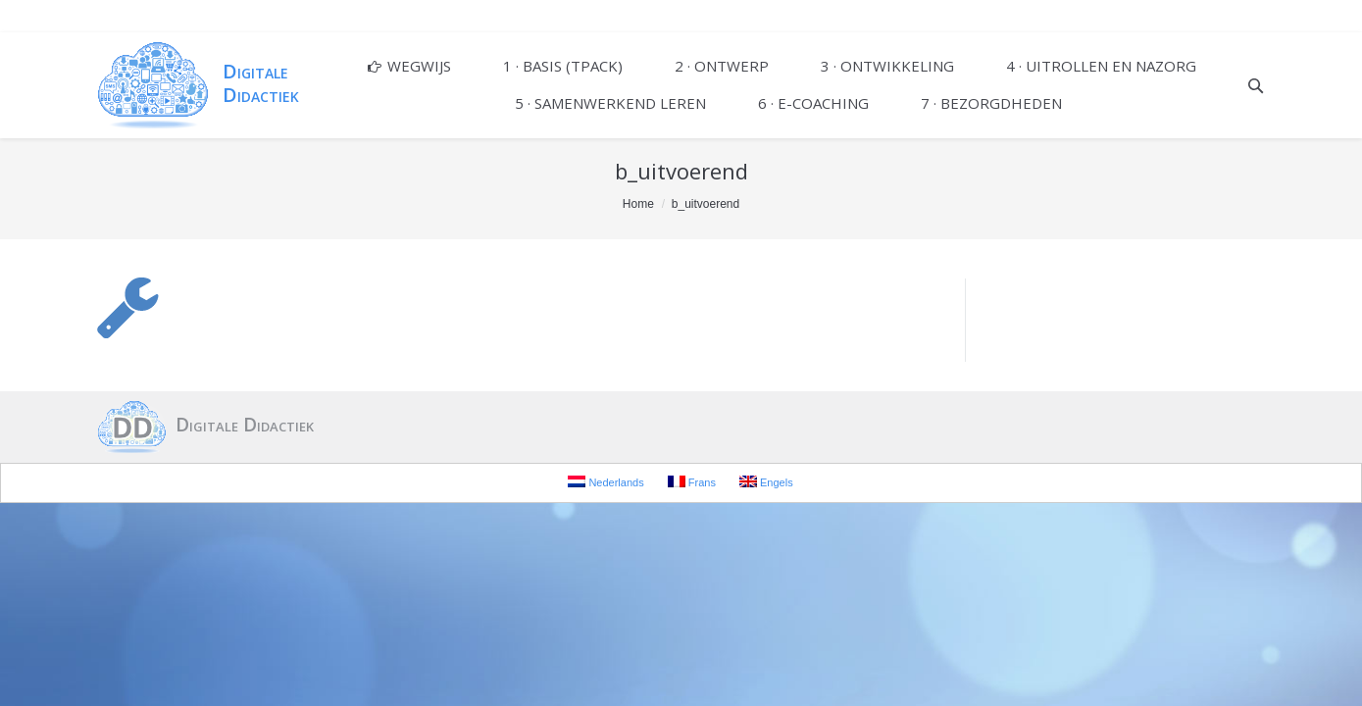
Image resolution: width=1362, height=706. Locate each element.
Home (638, 204)
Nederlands (605, 482)
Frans (692, 482)
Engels (766, 482)
